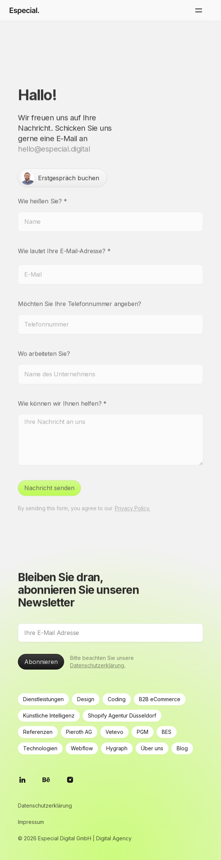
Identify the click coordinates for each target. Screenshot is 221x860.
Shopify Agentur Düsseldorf (122, 715)
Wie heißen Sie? (42, 192)
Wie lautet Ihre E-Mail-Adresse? (64, 242)
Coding (117, 699)
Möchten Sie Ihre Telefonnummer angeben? (79, 295)
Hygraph (116, 748)
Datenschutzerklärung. (97, 665)
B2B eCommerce (159, 699)
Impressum (31, 822)
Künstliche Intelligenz (49, 715)
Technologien (40, 748)
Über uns (152, 748)
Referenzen (38, 732)
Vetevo (114, 732)
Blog (182, 748)
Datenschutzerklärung (45, 805)
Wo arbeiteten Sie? (44, 345)
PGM (142, 732)
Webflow (82, 748)
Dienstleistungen (43, 699)
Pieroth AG (79, 732)
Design (85, 699)
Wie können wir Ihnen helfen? (62, 395)
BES (166, 732)
